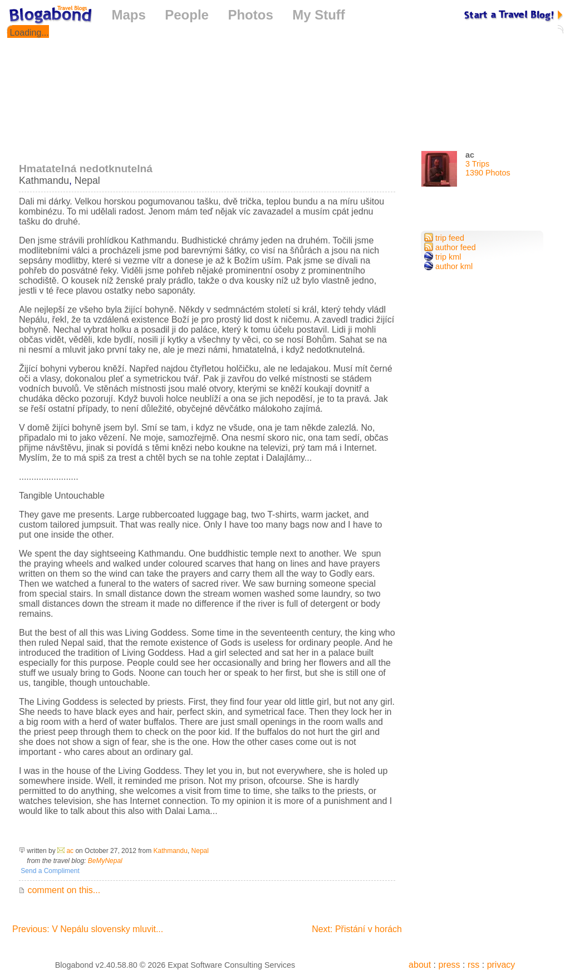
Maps (128, 14)
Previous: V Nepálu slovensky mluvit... (87, 929)
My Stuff (318, 14)
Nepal (87, 180)
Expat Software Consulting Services (231, 965)
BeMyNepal (105, 861)
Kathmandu (44, 180)
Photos (250, 14)
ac (69, 851)
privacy (501, 964)
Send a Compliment (49, 871)
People (187, 14)
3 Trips (477, 163)
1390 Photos (487, 172)
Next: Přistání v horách (357, 929)
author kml (448, 266)
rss (473, 964)
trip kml (442, 256)
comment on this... (59, 890)
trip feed (444, 237)
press (449, 964)
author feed (450, 247)
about (420, 964)
